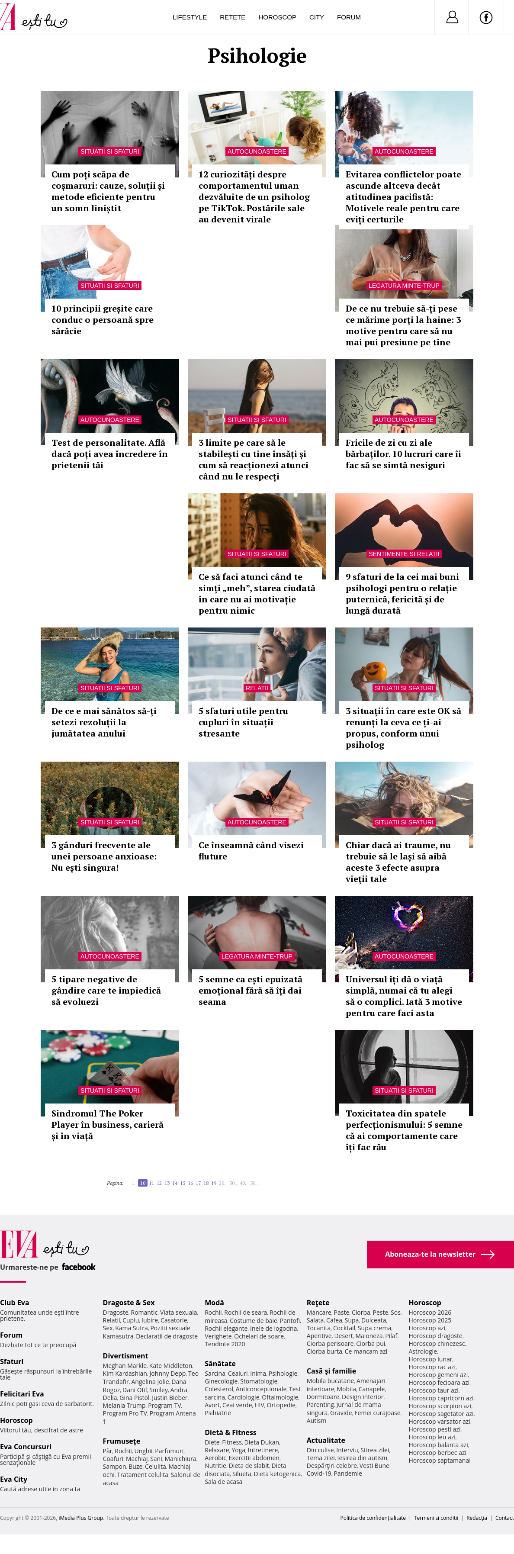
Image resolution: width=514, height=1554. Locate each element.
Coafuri (113, 1458)
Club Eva (14, 1302)
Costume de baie (253, 1320)
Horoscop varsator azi (439, 1421)
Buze (135, 1466)
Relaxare (217, 1450)
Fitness (232, 1442)
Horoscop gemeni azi (438, 1375)
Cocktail (344, 1328)
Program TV (164, 1405)
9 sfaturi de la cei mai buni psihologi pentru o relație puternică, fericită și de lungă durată (402, 593)
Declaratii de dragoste (167, 1336)
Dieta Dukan (261, 1442)
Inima (258, 1373)
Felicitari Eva (22, 1394)
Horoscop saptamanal (439, 1460)
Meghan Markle (125, 1365)
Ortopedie (281, 1405)
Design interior (362, 1397)
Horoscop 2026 (429, 1312)
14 (174, 1183)
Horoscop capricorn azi (440, 1398)
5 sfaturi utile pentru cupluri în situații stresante (243, 722)
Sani (156, 1458)
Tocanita (319, 1328)
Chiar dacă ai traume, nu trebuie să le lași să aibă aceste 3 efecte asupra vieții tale (398, 862)
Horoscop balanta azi (438, 1445)
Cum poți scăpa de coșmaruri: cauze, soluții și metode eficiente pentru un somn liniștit (108, 191)
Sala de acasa (223, 1481)
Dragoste (115, 1312)
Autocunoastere (257, 151)
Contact (504, 1518)
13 (167, 1183)
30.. (233, 1183)
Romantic (144, 1312)
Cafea (334, 1320)
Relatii (257, 688)
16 (190, 1183)
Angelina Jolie (150, 1381)
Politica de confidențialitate (373, 1518)
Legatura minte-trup (404, 285)
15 (182, 1183)
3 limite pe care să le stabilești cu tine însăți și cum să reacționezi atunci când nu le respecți (253, 459)
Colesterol (219, 1389)
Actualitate (326, 1440)
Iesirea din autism (362, 1458)
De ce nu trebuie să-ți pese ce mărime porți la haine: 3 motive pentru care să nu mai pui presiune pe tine (403, 325)
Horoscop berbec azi (437, 1452)
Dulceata (373, 1320)
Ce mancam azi (366, 1351)
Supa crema (374, 1328)
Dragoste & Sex (129, 1302)
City (316, 17)
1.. (134, 1183)
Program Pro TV (125, 1413)
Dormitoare (323, 1397)
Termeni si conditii (436, 1518)
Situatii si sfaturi (109, 151)
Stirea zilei (374, 1450)
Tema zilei (321, 1458)
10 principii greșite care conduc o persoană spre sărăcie (102, 319)
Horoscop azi (426, 1328)
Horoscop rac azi (432, 1367)
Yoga (238, 1450)
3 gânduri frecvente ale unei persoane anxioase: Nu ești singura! (104, 856)
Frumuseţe (122, 1441)
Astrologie (422, 1351)
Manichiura (180, 1458)
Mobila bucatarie (330, 1381)
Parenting (320, 1404)
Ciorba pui (370, 1343)
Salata (315, 1320)
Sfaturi (11, 1361)
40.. (243, 1183)
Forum (349, 17)
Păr (107, 1451)
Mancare (319, 1312)
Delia (110, 1397)
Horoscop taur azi (433, 1390)
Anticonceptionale (261, 1389)
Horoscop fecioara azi (438, 1382)
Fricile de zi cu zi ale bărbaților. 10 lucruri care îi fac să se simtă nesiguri (403, 454)
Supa (352, 1320)
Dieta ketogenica (277, 1474)
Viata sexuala (178, 1312)
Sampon (114, 1466)
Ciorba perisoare (330, 1343)
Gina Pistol (134, 1397)
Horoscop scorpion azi (439, 1406)
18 (206, 1183)
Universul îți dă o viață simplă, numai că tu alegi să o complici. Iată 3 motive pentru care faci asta (404, 996)
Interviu (347, 1450)
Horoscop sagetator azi (440, 1413)
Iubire (149, 1320)
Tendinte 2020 (225, 1344)
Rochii (123, 1451)
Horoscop (277, 17)
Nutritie (215, 1465)
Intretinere (263, 1450)
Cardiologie (244, 1397)
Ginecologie (221, 1381)
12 (159, 1183)
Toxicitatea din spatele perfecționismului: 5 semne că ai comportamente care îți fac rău (404, 1130)
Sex (108, 1328)
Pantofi (290, 1320)
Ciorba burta (324, 1351)
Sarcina (215, 1373)
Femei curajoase (377, 1413)
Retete (232, 17)
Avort (212, 1405)
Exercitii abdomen (254, 1458)
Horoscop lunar (430, 1359)
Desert (343, 1336)
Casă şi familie (331, 1371)
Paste (342, 1312)
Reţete (318, 1302)
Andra (179, 1390)
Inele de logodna (273, 1328)
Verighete (218, 1336)
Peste (381, 1312)
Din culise (320, 1450)
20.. (223, 1183)
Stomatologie (258, 1381)
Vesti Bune (374, 1465)
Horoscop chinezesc (436, 1343)
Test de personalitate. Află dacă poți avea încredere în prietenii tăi (109, 454)
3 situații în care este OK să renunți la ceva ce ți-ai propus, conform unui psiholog (403, 727)
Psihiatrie (218, 1413)
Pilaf (391, 1336)
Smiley (158, 1390)
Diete (212, 1442)
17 (198, 1183)
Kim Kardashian (125, 1373)
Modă (214, 1302)
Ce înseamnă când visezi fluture (251, 850)
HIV (259, 1405)
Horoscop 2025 (429, 1320)
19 (213, 1183)
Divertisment (125, 1356)
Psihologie (283, 1373)
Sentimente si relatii (404, 553)
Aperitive (319, 1336)
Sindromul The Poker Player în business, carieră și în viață (107, 1124)
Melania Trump (124, 1405)
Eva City (13, 1479)
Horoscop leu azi (431, 1437)
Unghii (143, 1451)
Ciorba (361, 1312)
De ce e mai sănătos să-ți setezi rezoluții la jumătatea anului (104, 722)
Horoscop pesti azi (434, 1429)
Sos (396, 1312)
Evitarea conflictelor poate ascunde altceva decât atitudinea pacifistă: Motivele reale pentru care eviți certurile (403, 196)
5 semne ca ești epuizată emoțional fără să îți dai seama (250, 990)
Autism (317, 1420)
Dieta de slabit (249, 1465)
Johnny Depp (168, 1373)
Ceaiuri (238, 1373)
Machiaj (137, 1458)
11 (151, 1183)
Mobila (346, 1389)
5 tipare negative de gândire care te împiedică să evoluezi (106, 990)
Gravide (341, 1413)
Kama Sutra (131, 1328)
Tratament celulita (143, 1474)
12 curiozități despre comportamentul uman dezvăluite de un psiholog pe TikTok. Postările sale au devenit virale (254, 196)
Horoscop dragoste (435, 1336)
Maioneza (368, 1336)
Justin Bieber (169, 1397)
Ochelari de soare (259, 1336)
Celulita (155, 1466)
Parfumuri (169, 1451)
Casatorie (174, 1320)
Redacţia (476, 1518)
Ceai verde (237, 1405)
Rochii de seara (245, 1312)
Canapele (372, 1389)
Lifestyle (190, 17)
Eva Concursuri (25, 1446)
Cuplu (130, 1320)
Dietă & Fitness (231, 1432)
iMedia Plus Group (80, 1518)
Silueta (241, 1474)
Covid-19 (319, 1473)
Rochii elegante (226, 1328)
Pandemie (348, 1473)
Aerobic (215, 1458)
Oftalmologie (280, 1397)
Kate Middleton (171, 1365)
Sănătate (220, 1363)
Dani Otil (134, 1390)
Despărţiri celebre (332, 1465)
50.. (254, 1183)
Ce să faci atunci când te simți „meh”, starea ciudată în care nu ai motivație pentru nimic (257, 593)
